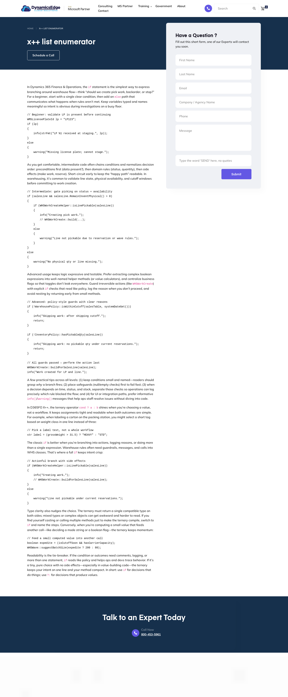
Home (30, 28)
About (177, 8)
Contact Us (123, 688)
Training (141, 8)
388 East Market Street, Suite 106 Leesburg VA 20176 (174, 683)
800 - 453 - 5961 (164, 693)
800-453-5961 (151, 635)
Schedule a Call (44, 55)
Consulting (105, 8)
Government (161, 8)
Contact (191, 8)
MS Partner (123, 8)
